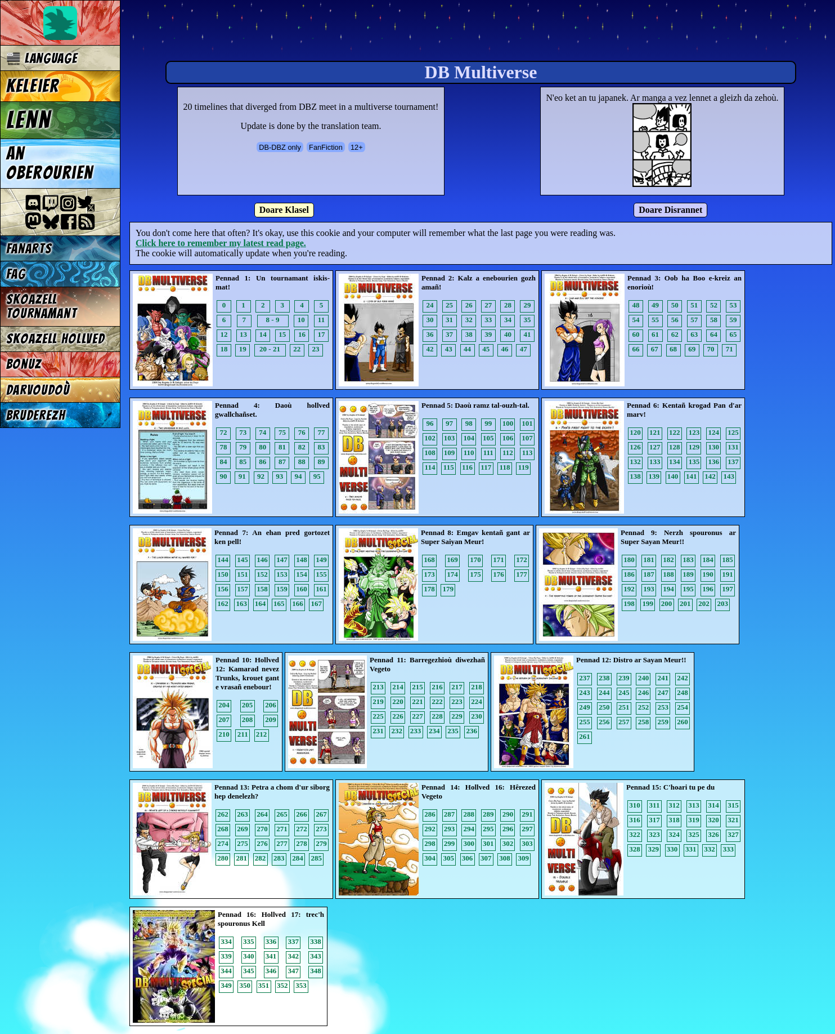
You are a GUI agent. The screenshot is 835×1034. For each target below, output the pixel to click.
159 (282, 589)
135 (694, 461)
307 (486, 858)
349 (226, 985)
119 (523, 467)
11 (321, 319)
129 (694, 447)
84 (223, 461)
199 (648, 603)
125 (733, 432)
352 (282, 985)
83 (321, 447)
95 (317, 476)
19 (242, 349)
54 (636, 319)
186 (629, 574)
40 (507, 334)
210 (224, 734)
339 (226, 956)
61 (655, 334)
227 (417, 716)
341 (271, 956)
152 (262, 574)
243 (584, 692)
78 (223, 447)
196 (707, 589)
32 (469, 319)
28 (507, 305)
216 (437, 687)
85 (242, 461)
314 (713, 805)
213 (378, 687)
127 (655, 447)
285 (316, 858)
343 (315, 956)
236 (472, 731)
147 (282, 559)
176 (498, 574)
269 (242, 828)
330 (672, 849)
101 (527, 423)
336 (271, 941)
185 (727, 559)
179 (448, 589)
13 (243, 334)
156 (222, 589)
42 (430, 349)
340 (248, 956)
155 (321, 574)
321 (733, 819)
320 (713, 819)
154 (301, 574)
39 (488, 334)
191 (727, 574)
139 (654, 476)
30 (430, 319)
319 (693, 819)
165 (279, 603)
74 (262, 432)
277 (282, 843)
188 (668, 574)
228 (437, 716)
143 (729, 476)
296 (508, 828)
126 (635, 447)
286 (430, 814)
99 (488, 423)
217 (457, 687)
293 (449, 828)
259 (663, 721)
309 (523, 858)
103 (449, 438)
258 (643, 721)
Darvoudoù (38, 390)
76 (302, 432)
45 (486, 349)
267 (321, 814)
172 (521, 559)
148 (301, 559)
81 (282, 447)
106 (508, 438)
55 (655, 319)
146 (262, 559)
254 (682, 707)
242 (682, 678)
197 (727, 589)
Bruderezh (36, 415)
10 (301, 319)
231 (378, 731)
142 (710, 476)
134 (674, 461)
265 (282, 814)
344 (226, 970)
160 (301, 589)
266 (301, 814)
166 (297, 603)
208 (247, 719)
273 (321, 828)
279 (321, 843)
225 (378, 716)
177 (521, 574)
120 (635, 432)
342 (293, 956)
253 (663, 707)
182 (668, 559)
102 (430, 438)
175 (475, 574)
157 (242, 589)
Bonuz (24, 364)
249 (584, 707)
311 (654, 805)
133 (655, 461)
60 (636, 334)
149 (321, 559)
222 (437, 701)
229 (457, 716)
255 (584, 721)
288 (468, 814)
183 (688, 559)
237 (584, 678)
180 (629, 559)
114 (430, 467)
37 (449, 334)
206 (270, 705)
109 (449, 452)
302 (508, 843)
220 (397, 701)
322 (634, 834)
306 (467, 858)
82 (302, 447)
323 (654, 834)
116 (467, 467)
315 (733, 805)
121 (655, 432)
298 (430, 843)
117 (486, 467)
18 (224, 349)
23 (316, 349)
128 (674, 447)
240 (643, 678)
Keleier (33, 86)
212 (261, 734)
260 (682, 721)
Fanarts (29, 249)
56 (675, 319)
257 (624, 721)
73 (242, 432)
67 (654, 349)
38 (469, 334)
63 (694, 334)
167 (316, 603)
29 (527, 305)
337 (293, 941)
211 (242, 734)
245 (624, 692)
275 (242, 843)
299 (449, 843)
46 (505, 349)
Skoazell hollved (55, 339)
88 (302, 461)
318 (674, 819)
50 (675, 305)
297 (527, 828)
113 (527, 452)
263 (242, 814)
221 (417, 701)
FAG (16, 274)
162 (222, 603)
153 (282, 574)
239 (624, 678)
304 (430, 858)
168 (429, 559)
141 (691, 476)
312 (674, 805)
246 (643, 692)
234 (434, 731)
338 (315, 941)
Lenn (28, 120)
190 (707, 574)
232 (397, 731)
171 (498, 559)
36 (430, 334)
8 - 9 (273, 319)
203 (723, 603)
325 (693, 834)
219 (378, 701)
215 (417, 687)
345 (248, 970)
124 (714, 432)
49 (655, 305)
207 (224, 719)
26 (469, 305)
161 (321, 589)
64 (713, 334)
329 (653, 849)
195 (688, 589)
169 (452, 559)
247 (663, 692)
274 (222, 843)
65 (733, 334)
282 (260, 858)
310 (634, 805)
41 (527, 334)
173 (429, 574)
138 (635, 476)
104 (468, 438)
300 (468, 843)
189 (688, 574)
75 (282, 432)
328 (634, 849)
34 (507, 319)
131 (733, 447)
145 (242, 559)
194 (668, 589)
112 (507, 452)
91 (242, 476)
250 (604, 707)
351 (264, 985)
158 (262, 589)
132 (635, 461)
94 (298, 476)
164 (260, 603)
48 (636, 305)
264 (262, 814)
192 (629, 589)
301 (488, 843)
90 (223, 476)
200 (666, 603)
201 (685, 603)
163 (242, 603)
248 (682, 692)
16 (302, 334)
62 (675, 334)
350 (245, 985)
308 (504, 858)
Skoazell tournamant (41, 306)
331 (691, 849)
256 (604, 721)
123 (694, 432)
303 (527, 843)
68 (673, 349)
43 (448, 349)
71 (729, 349)
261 (584, 736)
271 (282, 828)
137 (733, 461)
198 (629, 603)
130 (714, 447)
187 (648, 574)
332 (709, 849)
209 (270, 719)
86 (262, 461)
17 (321, 334)
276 (262, 843)
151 (242, 574)
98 (469, 423)
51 (694, 305)
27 (488, 305)
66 (636, 349)
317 (654, 819)
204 (224, 705)
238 (604, 678)
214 (397, 687)
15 (282, 334)
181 (648, 559)
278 (301, 843)
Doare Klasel (284, 210)
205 (247, 705)
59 (733, 319)
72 (223, 432)
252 (643, 707)
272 (301, 828)
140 (673, 476)
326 (713, 834)
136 (714, 461)
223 (457, 701)
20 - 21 (269, 349)
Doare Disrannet (670, 210)
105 (488, 438)
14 (263, 334)
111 (488, 452)
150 (222, 574)
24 (430, 305)
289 (488, 814)
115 (448, 467)
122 (674, 432)
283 (279, 858)
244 (604, 692)
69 (691, 349)
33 (488, 319)
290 (508, 814)
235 (453, 731)
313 (693, 805)
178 (429, 589)
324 (674, 834)
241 (663, 678)
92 (260, 476)
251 (624, 707)
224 (476, 701)
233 (415, 731)
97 (449, 423)
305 (449, 858)
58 (713, 319)
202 (704, 603)
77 (321, 432)
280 (222, 858)
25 (449, 305)
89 (321, 461)
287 (449, 814)
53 (733, 305)
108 (430, 452)
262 (222, 814)
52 (713, 305)
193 (648, 589)
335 (248, 941)
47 (523, 349)
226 (397, 716)
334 (226, 941)
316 (634, 819)
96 (430, 423)
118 (505, 467)
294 (468, 828)
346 (271, 970)
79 (242, 447)
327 (733, 834)
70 (711, 349)
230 (476, 716)
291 (527, 814)
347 (293, 970)
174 (452, 574)
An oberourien (49, 163)
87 (282, 461)
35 (527, 319)
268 (222, 828)
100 (508, 423)
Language (42, 58)
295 (488, 828)
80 (262, 447)
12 (224, 334)
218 (476, 687)
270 (262, 828)
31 (449, 319)
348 (315, 970)
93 (279, 476)
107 (527, 438)
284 (297, 858)
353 (301, 985)
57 (694, 319)
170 (475, 559)
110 (469, 452)
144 (222, 559)
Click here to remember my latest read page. (221, 243)
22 (296, 349)
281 (242, 858)
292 (430, 828)
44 (467, 349)
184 (707, 559)
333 (728, 849)
